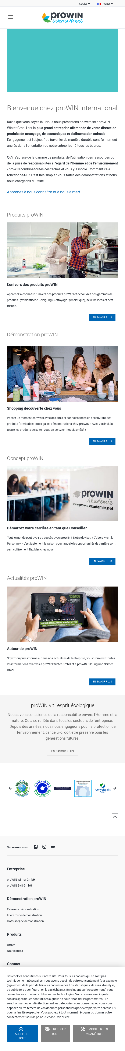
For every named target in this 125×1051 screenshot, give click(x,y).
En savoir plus (102, 317)
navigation (10, 17)
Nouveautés (15, 951)
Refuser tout (55, 1031)
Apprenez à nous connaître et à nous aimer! (43, 192)
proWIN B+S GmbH (19, 885)
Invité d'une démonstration (24, 915)
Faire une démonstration (23, 909)
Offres (11, 945)
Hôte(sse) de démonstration (25, 921)
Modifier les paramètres (94, 1031)
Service (83, 3)
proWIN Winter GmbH (21, 879)
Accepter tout (22, 1033)
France (106, 3)
